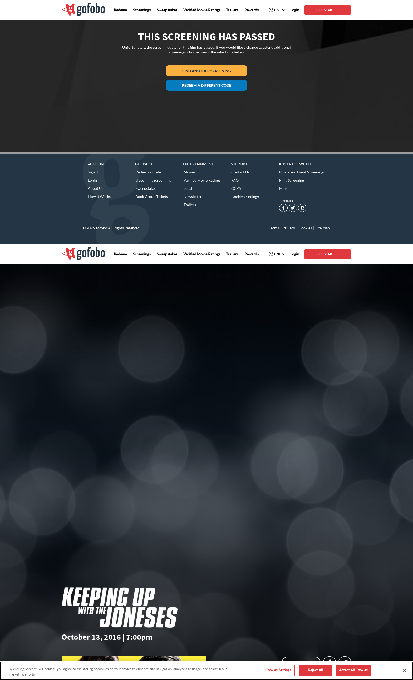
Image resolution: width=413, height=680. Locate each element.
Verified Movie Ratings (202, 180)
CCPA (236, 188)
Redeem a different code (206, 85)
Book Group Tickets (152, 196)
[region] (206, 670)
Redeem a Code (148, 172)
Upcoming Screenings (153, 180)
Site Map (323, 228)
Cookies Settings (245, 197)
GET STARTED (327, 10)
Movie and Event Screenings (302, 172)
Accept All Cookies (353, 670)
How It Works (99, 196)
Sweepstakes (146, 188)
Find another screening (206, 70)
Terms (274, 228)
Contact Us (240, 172)
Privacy (289, 228)
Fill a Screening (291, 180)
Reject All (315, 670)
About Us (95, 188)
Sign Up (94, 172)
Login (92, 180)
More (283, 188)
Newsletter (193, 196)
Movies (189, 172)
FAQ (235, 180)
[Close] (404, 670)
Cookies (305, 228)
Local (188, 188)
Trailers (190, 204)
